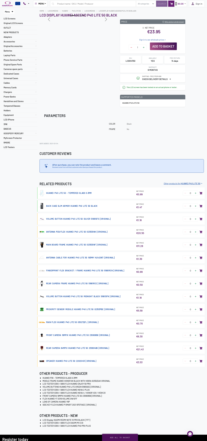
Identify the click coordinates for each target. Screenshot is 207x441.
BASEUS (7, 129)
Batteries (8, 51)
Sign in (196, 3)
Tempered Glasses (12, 106)
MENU (39, 3)
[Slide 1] (77, 15)
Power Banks (10, 96)
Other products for (183, 183)
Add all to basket (120, 437)
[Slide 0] (72, 15)
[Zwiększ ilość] (143, 47)
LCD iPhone (9, 119)
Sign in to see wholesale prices (152, 40)
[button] (177, 4)
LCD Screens (9, 18)
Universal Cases (11, 78)
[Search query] (93, 4)
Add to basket (163, 46)
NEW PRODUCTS (11, 32)
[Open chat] (190, 434)
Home (42, 11)
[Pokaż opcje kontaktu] (26, 3)
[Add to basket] (201, 193)
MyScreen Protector (13, 138)
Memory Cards (10, 87)
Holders (7, 110)
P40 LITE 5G (76, 11)
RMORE (7, 142)
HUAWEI (65, 11)
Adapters (8, 37)
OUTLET (7, 28)
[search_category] (146, 4)
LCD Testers (9, 147)
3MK (5, 124)
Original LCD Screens (13, 23)
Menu (9, 11)
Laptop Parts (9, 55)
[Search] (161, 4)
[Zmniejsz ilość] (131, 47)
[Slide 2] (82, 15)
